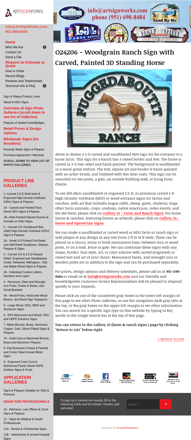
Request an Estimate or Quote (25, 64)
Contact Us (13, 52)
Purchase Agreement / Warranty (24, 155)
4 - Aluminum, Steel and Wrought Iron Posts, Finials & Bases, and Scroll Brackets (24, 285)
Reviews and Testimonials (23, 81)
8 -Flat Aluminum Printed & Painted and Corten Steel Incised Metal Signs (26, 352)
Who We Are (14, 47)
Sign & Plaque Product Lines (22, 96)
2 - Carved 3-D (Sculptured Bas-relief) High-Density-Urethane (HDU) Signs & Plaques (26, 231)
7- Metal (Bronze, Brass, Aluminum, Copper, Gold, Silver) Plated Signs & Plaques (26, 328)
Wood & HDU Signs (16, 102)
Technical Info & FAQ (20, 86)
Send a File (13, 57)
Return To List (172, 338)
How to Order (14, 71)
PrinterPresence (127, 428)
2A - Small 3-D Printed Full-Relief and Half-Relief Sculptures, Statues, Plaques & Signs (26, 244)
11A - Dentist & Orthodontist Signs (25, 428)
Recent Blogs (14, 76)
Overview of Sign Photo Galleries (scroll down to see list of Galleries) (24, 112)
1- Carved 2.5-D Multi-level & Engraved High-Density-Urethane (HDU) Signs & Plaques (25, 197)
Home (10, 42)
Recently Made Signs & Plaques (24, 149)
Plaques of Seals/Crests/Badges (24, 122)
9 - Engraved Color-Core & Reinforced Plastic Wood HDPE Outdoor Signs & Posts (23, 365)
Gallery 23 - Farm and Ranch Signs (133, 213)
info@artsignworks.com (109, 276)
